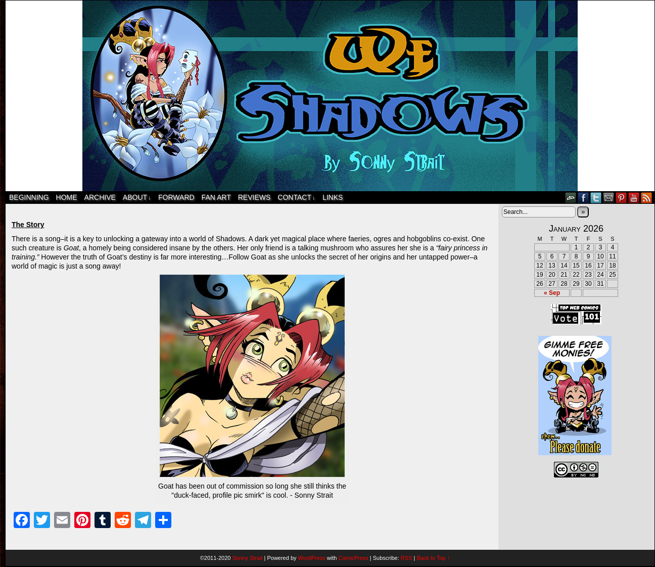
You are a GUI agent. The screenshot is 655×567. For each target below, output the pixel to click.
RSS (646, 197)
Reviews (254, 197)
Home (66, 197)
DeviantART (571, 197)
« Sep (552, 292)
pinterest (621, 197)
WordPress (311, 558)
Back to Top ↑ (433, 558)
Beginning (29, 197)
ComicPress (353, 558)
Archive (100, 197)
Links (332, 197)
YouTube (634, 197)
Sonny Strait (247, 558)
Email (608, 197)
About (137, 197)
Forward (176, 197)
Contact (296, 197)
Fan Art (216, 197)
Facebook (583, 197)
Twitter (596, 197)
